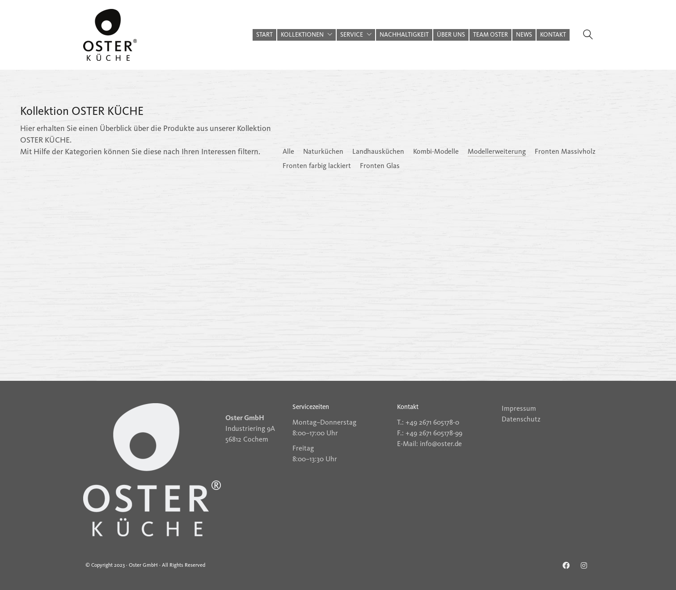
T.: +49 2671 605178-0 (428, 422)
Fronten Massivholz (565, 151)
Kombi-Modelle (436, 151)
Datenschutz (521, 419)
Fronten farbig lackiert (317, 165)
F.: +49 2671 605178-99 (429, 433)
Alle (288, 151)
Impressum (519, 408)
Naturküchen (323, 151)
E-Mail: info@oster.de (429, 443)
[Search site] (588, 36)
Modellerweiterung (497, 151)
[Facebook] (566, 565)
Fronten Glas (380, 165)
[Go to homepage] (110, 35)
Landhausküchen (378, 151)
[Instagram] (584, 565)
